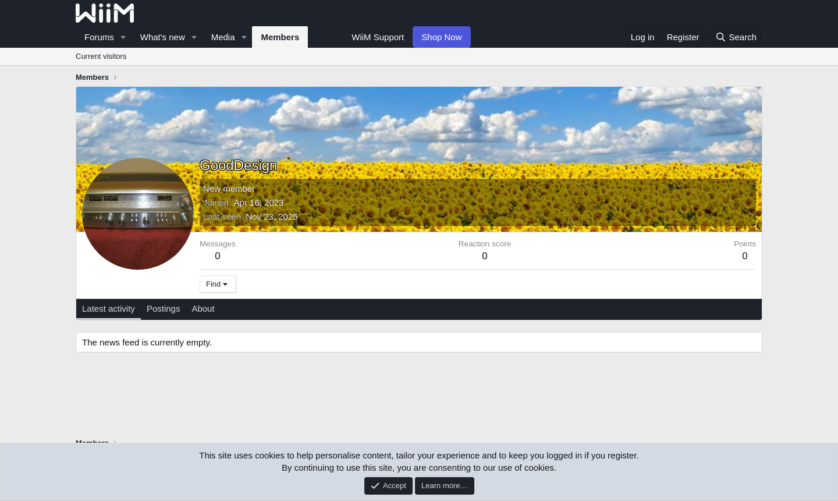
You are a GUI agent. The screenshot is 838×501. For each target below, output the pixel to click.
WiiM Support (377, 37)
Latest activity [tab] (108, 308)
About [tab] (202, 308)
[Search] (735, 37)
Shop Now (441, 37)
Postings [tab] (163, 308)
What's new (162, 37)
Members (280, 37)
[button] (123, 37)
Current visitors (101, 56)
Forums (99, 37)
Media (223, 37)
